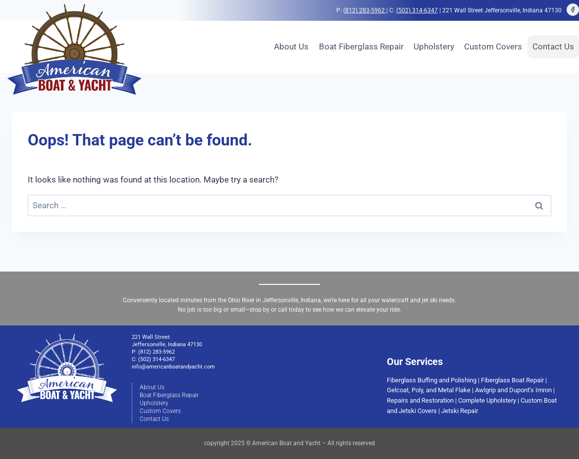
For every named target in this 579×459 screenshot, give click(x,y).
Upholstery (434, 46)
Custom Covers (493, 46)
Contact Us (553, 46)
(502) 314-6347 (417, 10)
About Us (291, 46)
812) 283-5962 (365, 10)
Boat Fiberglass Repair (361, 46)
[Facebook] (573, 9)
